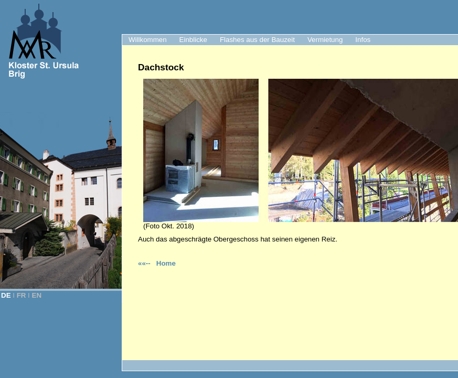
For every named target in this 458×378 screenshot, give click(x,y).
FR (21, 295)
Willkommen (148, 40)
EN (37, 295)
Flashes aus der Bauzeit (257, 40)
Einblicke (193, 40)
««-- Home (157, 263)
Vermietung (325, 40)
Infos (362, 40)
